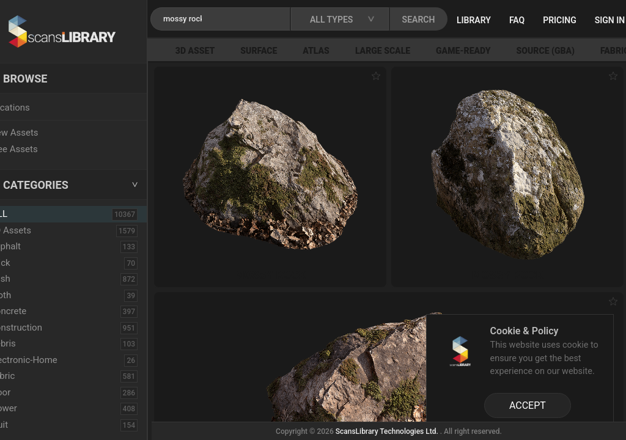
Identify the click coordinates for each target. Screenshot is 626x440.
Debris (29, 343)
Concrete (34, 311)
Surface (281, 51)
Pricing (586, 20)
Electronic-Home (50, 359)
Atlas (338, 51)
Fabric (28, 375)
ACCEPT (527, 405)
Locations (36, 107)
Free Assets (40, 149)
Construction (42, 327)
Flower (29, 408)
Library (501, 20)
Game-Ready (486, 51)
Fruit (25, 424)
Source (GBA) (568, 51)
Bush (26, 278)
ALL (26, 213)
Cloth (26, 295)
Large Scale (405, 51)
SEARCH (445, 19)
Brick (26, 262)
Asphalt (31, 246)
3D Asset (218, 51)
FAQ (543, 20)
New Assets (40, 132)
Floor (26, 392)
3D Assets (36, 230)
